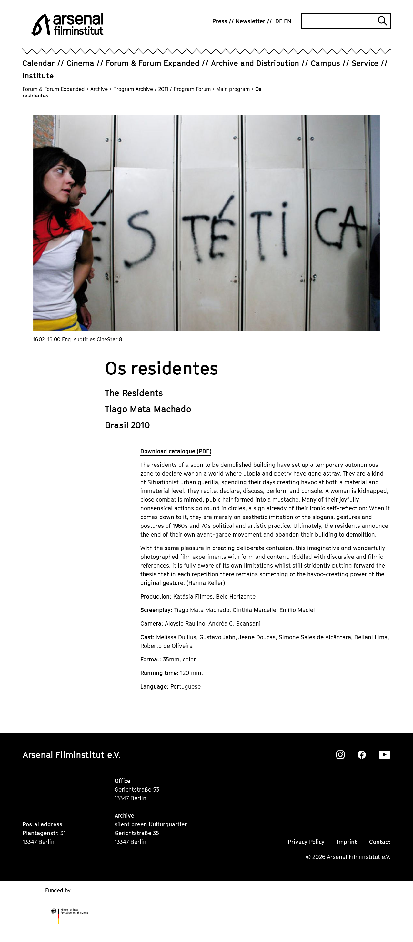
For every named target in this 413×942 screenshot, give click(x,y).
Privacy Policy (306, 841)
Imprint (347, 841)
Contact (379, 841)
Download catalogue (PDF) (175, 451)
